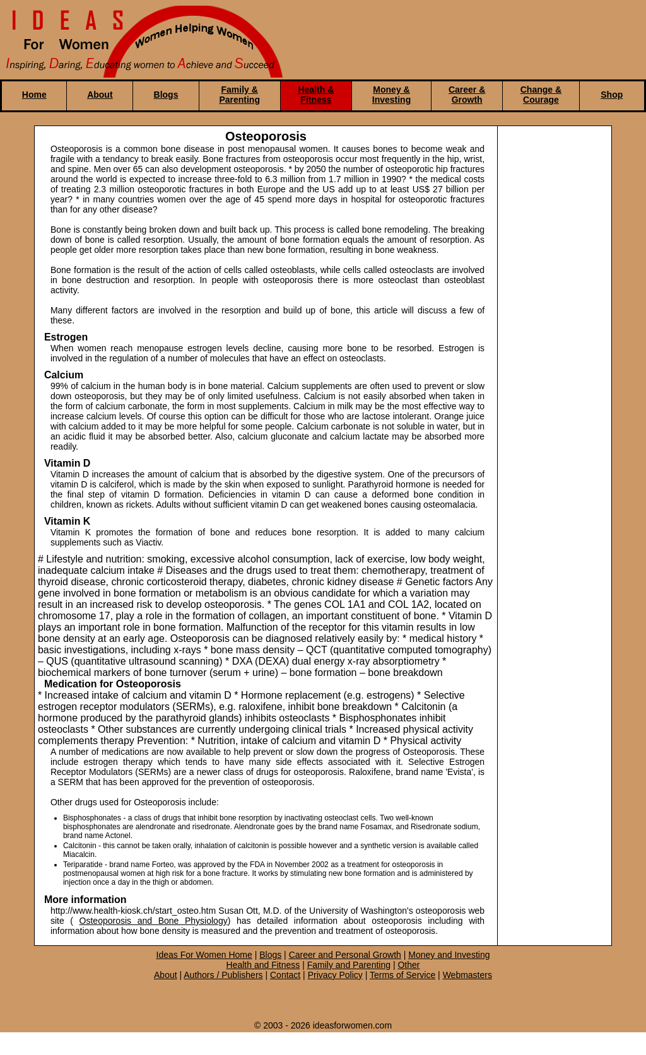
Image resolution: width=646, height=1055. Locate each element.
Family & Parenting (239, 95)
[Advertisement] (551, 341)
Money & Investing (391, 95)
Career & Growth (467, 95)
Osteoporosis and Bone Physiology (153, 921)
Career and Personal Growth (345, 955)
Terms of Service (402, 975)
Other (408, 965)
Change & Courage (540, 95)
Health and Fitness (263, 965)
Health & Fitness (316, 95)
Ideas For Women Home (204, 955)
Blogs (166, 95)
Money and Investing (449, 955)
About (99, 95)
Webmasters (467, 975)
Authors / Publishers (223, 975)
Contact (285, 975)
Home (34, 95)
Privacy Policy (335, 975)
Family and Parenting (349, 965)
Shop (612, 95)
